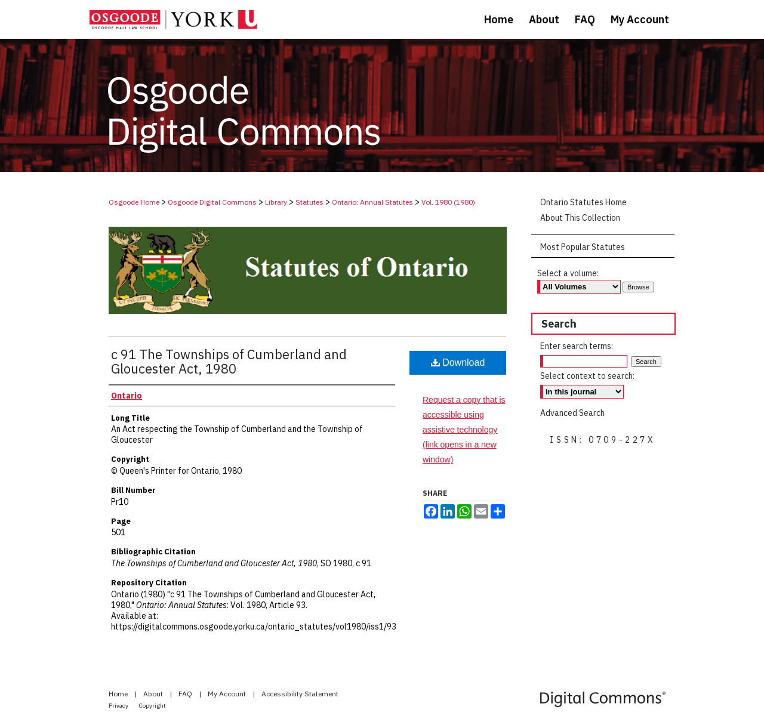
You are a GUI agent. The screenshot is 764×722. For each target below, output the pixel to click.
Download (458, 362)
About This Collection (580, 217)
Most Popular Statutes (582, 247)
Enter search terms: (576, 346)
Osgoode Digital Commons (212, 202)
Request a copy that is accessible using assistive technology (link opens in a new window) (464, 430)
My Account (228, 693)
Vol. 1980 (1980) (448, 202)
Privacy (119, 705)
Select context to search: (587, 376)
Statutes (309, 202)
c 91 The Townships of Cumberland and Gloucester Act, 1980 (229, 361)
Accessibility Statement (299, 693)
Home (119, 693)
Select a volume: (568, 273)
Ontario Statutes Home (583, 202)
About (154, 693)
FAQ (186, 693)
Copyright (152, 705)
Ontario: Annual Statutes (372, 202)
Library (276, 202)
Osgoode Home (134, 202)
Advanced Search (572, 413)
